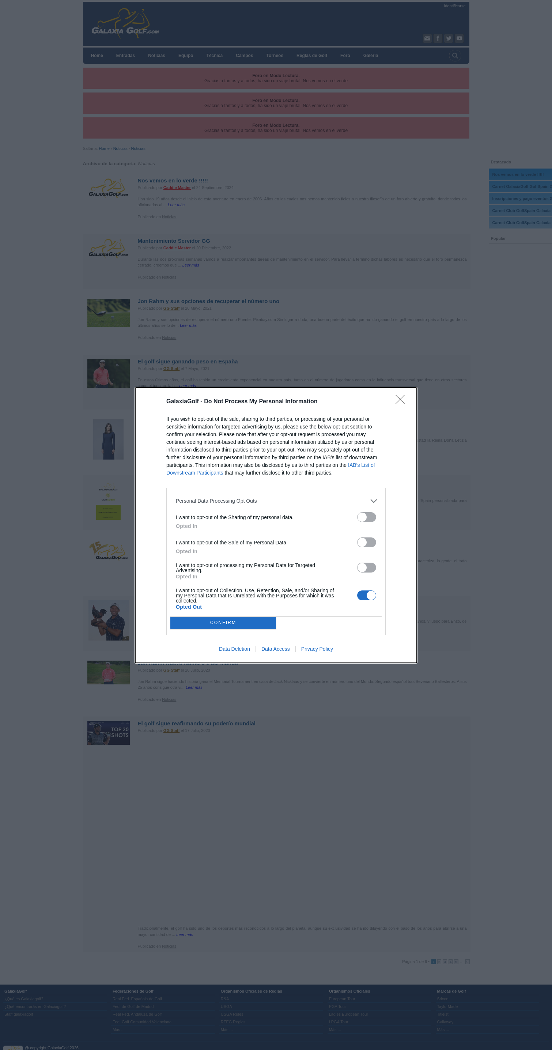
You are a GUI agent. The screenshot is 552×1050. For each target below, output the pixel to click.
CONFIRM (223, 623)
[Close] (402, 402)
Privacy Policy (317, 649)
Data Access (275, 649)
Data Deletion (234, 649)
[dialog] (276, 525)
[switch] (366, 517)
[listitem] (276, 501)
